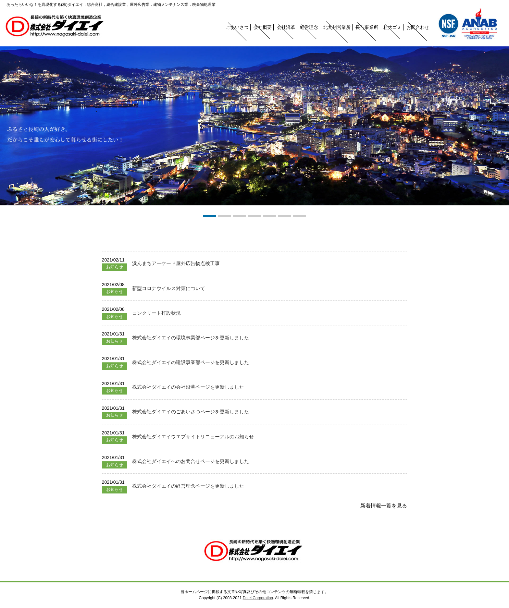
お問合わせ (417, 27)
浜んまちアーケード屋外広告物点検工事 (176, 263)
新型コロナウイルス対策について (168, 288)
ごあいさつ (237, 27)
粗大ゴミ (392, 27)
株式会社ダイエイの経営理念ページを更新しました (188, 486)
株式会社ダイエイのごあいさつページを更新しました (190, 411)
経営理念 (309, 27)
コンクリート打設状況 (156, 313)
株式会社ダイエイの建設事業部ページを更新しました (190, 362)
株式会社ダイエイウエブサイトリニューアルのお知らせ (193, 436)
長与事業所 (366, 27)
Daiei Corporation (258, 598)
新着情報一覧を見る (383, 505)
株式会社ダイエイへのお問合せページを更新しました (190, 461)
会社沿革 (286, 27)
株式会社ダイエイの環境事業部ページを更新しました (190, 337)
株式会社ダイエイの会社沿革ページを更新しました (188, 387)
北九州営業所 (337, 27)
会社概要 (263, 27)
